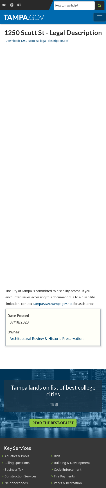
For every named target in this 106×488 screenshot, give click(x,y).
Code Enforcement (67, 469)
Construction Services (20, 476)
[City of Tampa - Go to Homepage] (24, 17)
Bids (57, 456)
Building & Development (72, 463)
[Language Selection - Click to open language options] (4, 5)
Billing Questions (17, 463)
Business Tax (14, 469)
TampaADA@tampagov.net (52, 304)
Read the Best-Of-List (53, 422)
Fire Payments (64, 476)
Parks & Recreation (68, 483)
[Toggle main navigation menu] (99, 17)
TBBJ (54, 404)
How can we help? (66, 5)
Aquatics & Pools (17, 456)
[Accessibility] (11, 5)
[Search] (99, 5)
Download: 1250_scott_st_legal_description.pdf (36, 41)
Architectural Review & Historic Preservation (47, 338)
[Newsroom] (19, 5)
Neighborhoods (16, 483)
